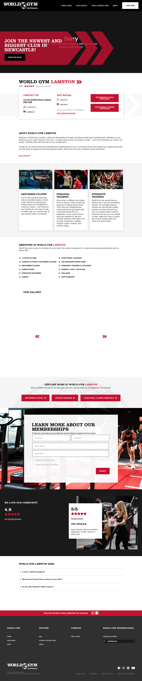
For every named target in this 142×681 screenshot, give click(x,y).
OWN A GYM (75, 636)
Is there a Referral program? (32, 572)
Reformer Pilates (35, 398)
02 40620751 (29, 107)
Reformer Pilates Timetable (105, 98)
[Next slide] (104, 336)
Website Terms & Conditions (126, 673)
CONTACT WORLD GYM (47, 640)
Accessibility (93, 673)
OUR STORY (11, 640)
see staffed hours (66, 113)
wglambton (62, 100)
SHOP (9, 644)
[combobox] (118, 641)
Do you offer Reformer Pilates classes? (37, 587)
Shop (115, 6)
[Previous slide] (37, 336)
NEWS (41, 644)
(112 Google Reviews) (43, 86)
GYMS (9, 636)
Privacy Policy (81, 673)
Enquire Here (15, 57)
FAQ (40, 636)
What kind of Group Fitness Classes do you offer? (41, 579)
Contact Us (29, 112)
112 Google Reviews (12, 519)
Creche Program (65, 398)
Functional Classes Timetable (104, 108)
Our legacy (81, 6)
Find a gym (66, 6)
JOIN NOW (130, 6)
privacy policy (50, 460)
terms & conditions (51, 464)
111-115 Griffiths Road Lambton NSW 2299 (37, 101)
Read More (24, 156)
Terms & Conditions (107, 673)
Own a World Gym (100, 6)
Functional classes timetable (100, 398)
